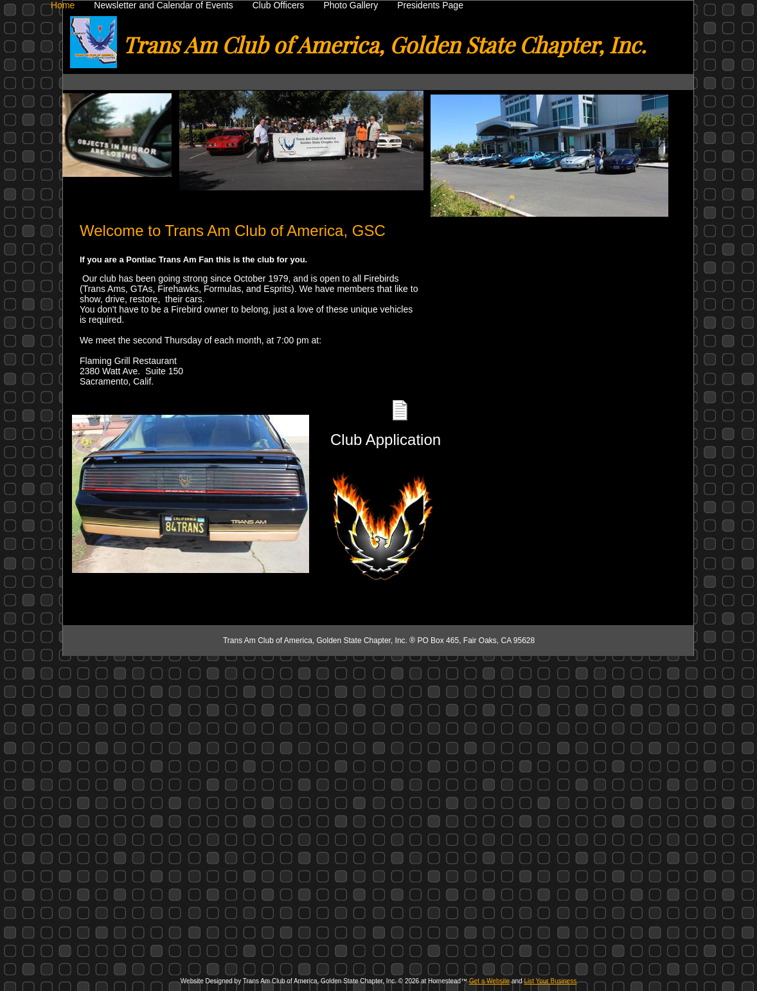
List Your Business (550, 981)
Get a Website (489, 981)
